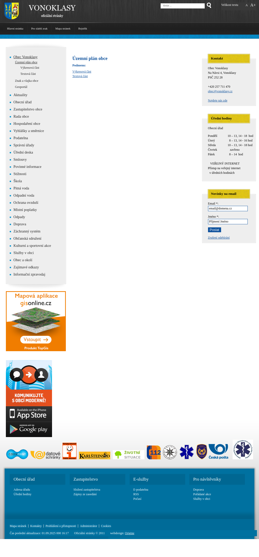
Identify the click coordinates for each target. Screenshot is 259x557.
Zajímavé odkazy (24, 267)
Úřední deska (23, 152)
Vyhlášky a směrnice (29, 131)
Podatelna (21, 138)
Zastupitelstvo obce (26, 109)
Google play (29, 429)
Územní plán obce (26, 62)
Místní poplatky (23, 210)
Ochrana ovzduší (26, 202)
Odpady (17, 217)
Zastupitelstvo (86, 479)
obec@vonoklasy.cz (220, 91)
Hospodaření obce (25, 123)
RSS (136, 494)
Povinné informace (26, 167)
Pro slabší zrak (39, 28)
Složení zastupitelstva (87, 489)
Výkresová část (81, 71)
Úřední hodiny (23, 494)
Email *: (213, 203)
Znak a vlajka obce (26, 81)
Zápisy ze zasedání (85, 494)
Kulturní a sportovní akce (32, 246)
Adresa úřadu (22, 489)
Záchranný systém (25, 231)
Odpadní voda (22, 195)
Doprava (20, 224)
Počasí (137, 499)
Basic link (29, 383)
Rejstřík (82, 28)
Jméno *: (213, 216)
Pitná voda (19, 188)
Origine (129, 533)
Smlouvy (20, 159)
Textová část (80, 76)
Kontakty (36, 526)
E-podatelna (140, 489)
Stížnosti (18, 174)
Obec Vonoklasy (26, 57)
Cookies (106, 526)
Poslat (214, 230)
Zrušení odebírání (219, 237)
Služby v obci (24, 253)
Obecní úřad (21, 102)
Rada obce (19, 116)
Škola (16, 181)
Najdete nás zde (217, 100)
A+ (253, 5)
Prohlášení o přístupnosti (61, 526)
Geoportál (21, 87)
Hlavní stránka (15, 28)
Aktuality (20, 95)
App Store (29, 414)
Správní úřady (24, 145)
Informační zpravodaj (27, 274)
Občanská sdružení (26, 238)
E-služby (141, 479)
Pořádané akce (202, 494)
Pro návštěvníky (207, 479)
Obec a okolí (21, 260)
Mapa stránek (62, 28)
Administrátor (88, 526)
